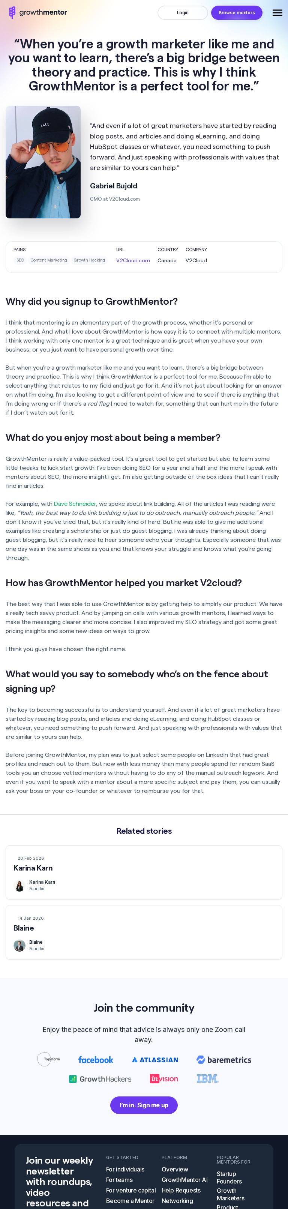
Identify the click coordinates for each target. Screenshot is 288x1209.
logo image (36, 12)
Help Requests (181, 1182)
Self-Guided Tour (129, 1203)
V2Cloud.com (133, 260)
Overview (175, 1161)
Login (183, 12)
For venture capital (131, 1182)
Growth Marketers (230, 1186)
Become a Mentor (130, 1193)
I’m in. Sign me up (144, 1097)
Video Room (178, 1203)
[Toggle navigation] (277, 13)
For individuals (125, 1161)
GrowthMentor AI (185, 1172)
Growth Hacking (89, 260)
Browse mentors (237, 12)
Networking (177, 1193)
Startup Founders (229, 1169)
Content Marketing (49, 260)
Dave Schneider (75, 504)
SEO (20, 260)
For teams (119, 1172)
